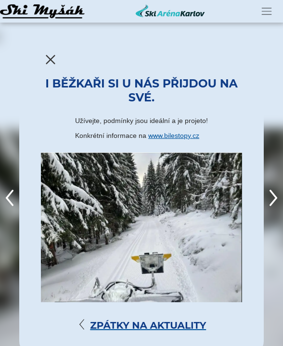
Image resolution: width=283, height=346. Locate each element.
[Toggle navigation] (267, 11)
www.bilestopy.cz (173, 135)
